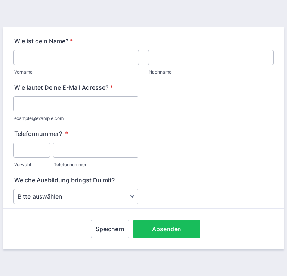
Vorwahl (22, 164)
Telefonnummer (70, 164)
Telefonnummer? (41, 133)
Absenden (166, 229)
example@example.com (39, 118)
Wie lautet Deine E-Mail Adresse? (63, 87)
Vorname (23, 72)
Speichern (110, 229)
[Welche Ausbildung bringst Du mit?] (75, 196)
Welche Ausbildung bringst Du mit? (64, 180)
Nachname (160, 72)
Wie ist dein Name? (43, 41)
